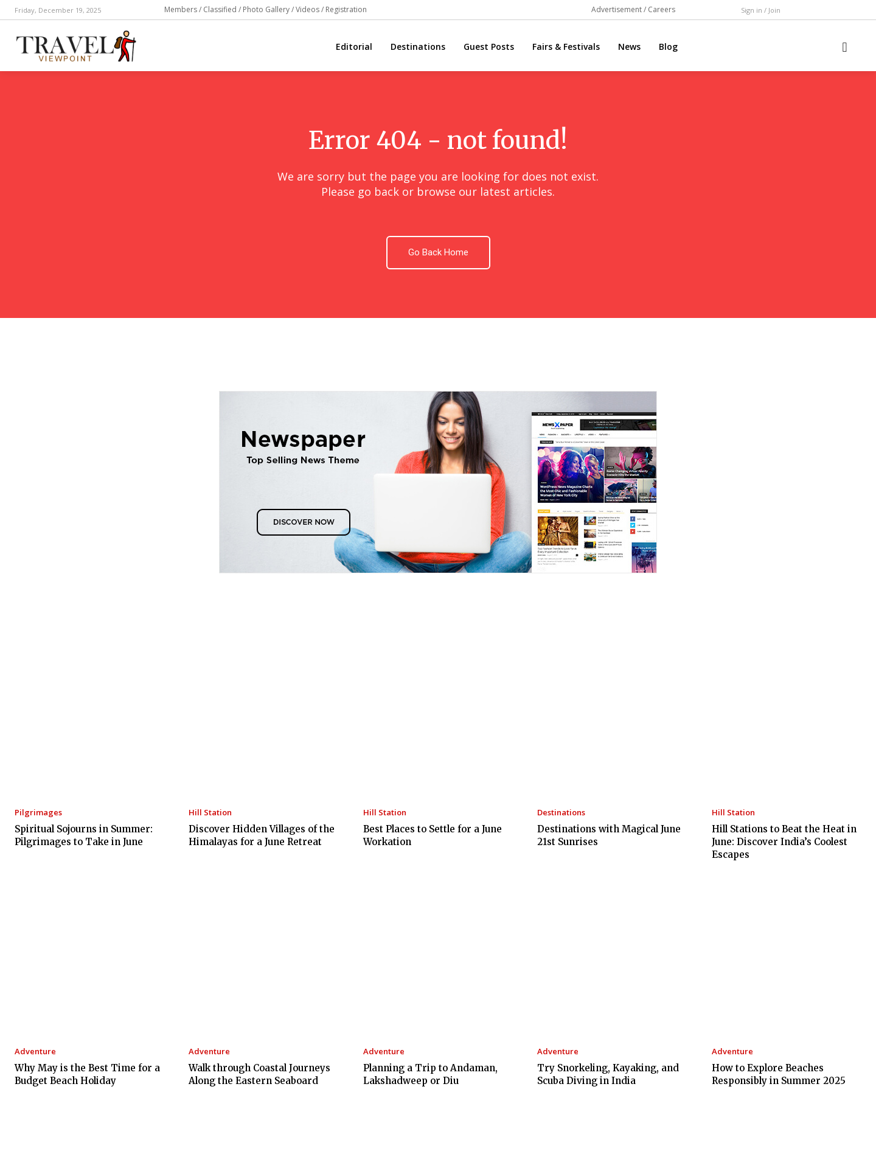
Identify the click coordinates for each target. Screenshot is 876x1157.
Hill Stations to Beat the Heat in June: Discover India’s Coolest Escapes (784, 841)
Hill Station (210, 813)
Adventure (35, 1051)
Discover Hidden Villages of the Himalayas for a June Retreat (262, 835)
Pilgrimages (38, 813)
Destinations (561, 813)
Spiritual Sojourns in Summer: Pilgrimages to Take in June (84, 835)
